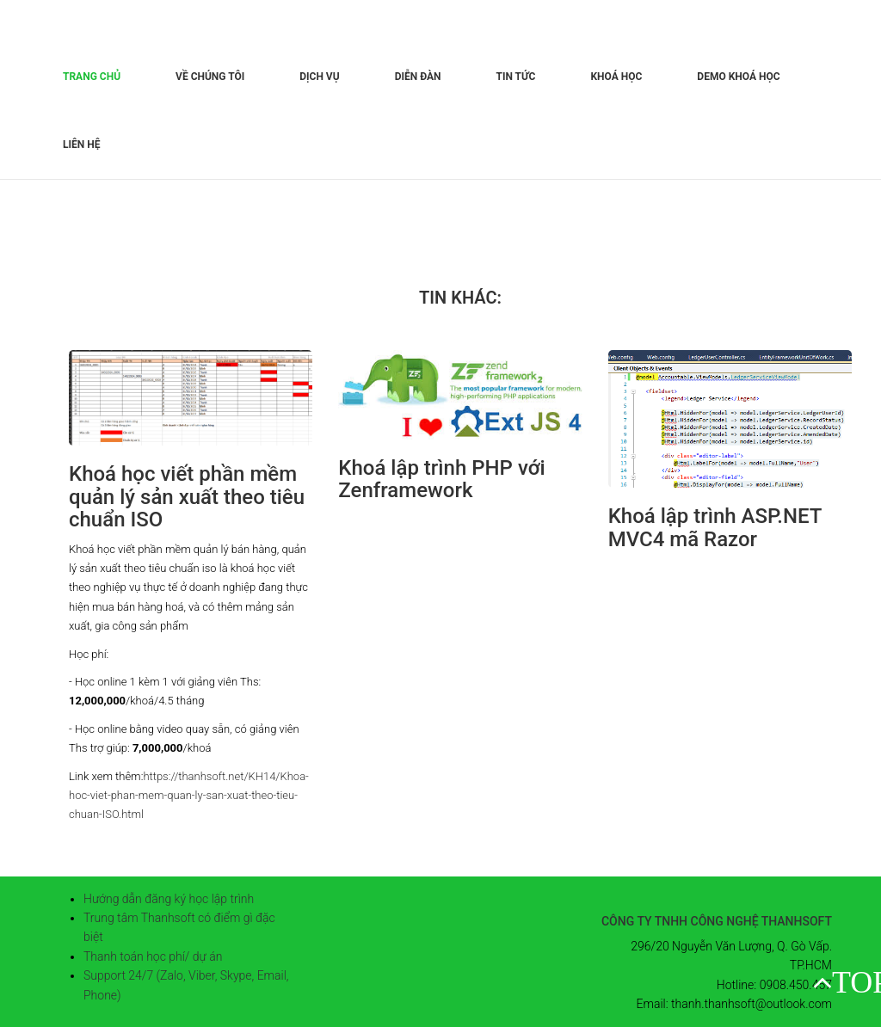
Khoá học (616, 77)
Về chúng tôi (210, 77)
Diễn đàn (418, 77)
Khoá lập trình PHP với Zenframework (441, 479)
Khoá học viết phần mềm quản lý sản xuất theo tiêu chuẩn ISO (187, 497)
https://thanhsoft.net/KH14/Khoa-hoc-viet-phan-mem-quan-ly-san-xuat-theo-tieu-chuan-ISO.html (189, 795)
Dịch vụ (319, 77)
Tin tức (516, 77)
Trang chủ (91, 77)
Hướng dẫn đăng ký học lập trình (168, 899)
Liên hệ (81, 144)
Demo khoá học (738, 77)
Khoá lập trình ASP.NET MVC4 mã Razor (715, 527)
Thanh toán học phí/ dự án (152, 956)
